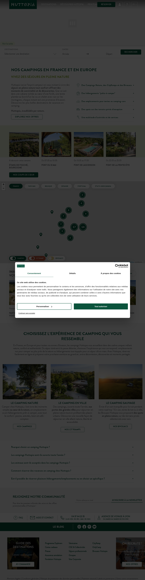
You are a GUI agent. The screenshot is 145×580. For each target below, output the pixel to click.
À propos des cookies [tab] (111, 273)
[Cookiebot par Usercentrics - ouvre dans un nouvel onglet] (117, 266)
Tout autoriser (101, 306)
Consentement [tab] (34, 273)
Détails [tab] (72, 273)
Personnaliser (44, 306)
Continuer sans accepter (27, 313)
